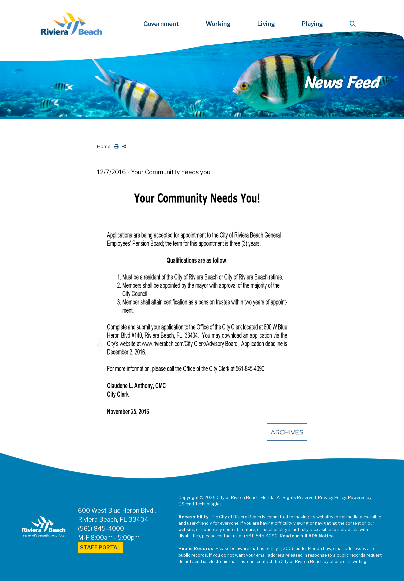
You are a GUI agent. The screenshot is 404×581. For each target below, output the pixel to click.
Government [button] (161, 23)
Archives (287, 432)
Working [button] (218, 23)
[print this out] (115, 146)
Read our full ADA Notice (307, 535)
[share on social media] (123, 146)
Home (104, 146)
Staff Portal (100, 547)
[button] (354, 24)
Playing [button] (312, 23)
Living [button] (266, 23)
